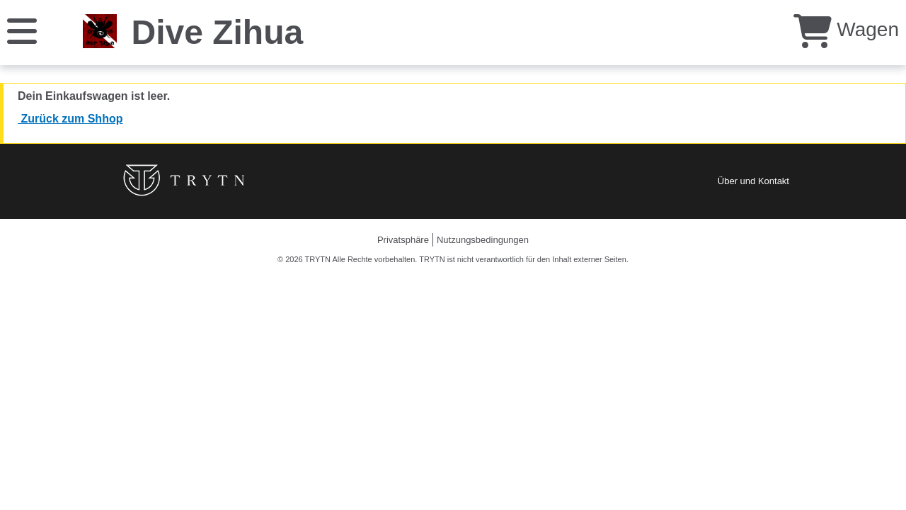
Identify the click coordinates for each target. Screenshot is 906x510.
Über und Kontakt (753, 181)
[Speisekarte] (22, 30)
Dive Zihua (217, 32)
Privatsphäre (403, 239)
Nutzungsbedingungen (483, 239)
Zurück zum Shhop (70, 119)
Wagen (846, 29)
